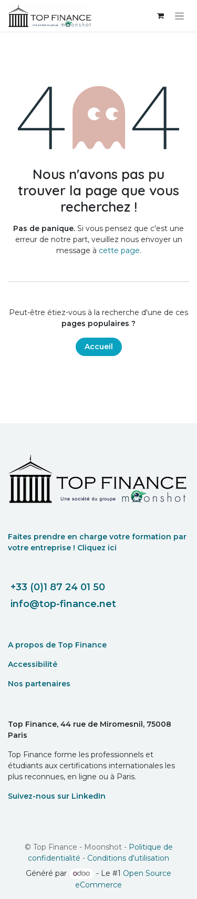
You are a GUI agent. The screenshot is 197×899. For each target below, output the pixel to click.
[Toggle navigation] (179, 16)
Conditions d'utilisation (128, 858)
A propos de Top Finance (57, 645)
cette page (119, 250)
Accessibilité (32, 664)
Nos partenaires (39, 683)
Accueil (99, 346)
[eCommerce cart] (160, 15)
